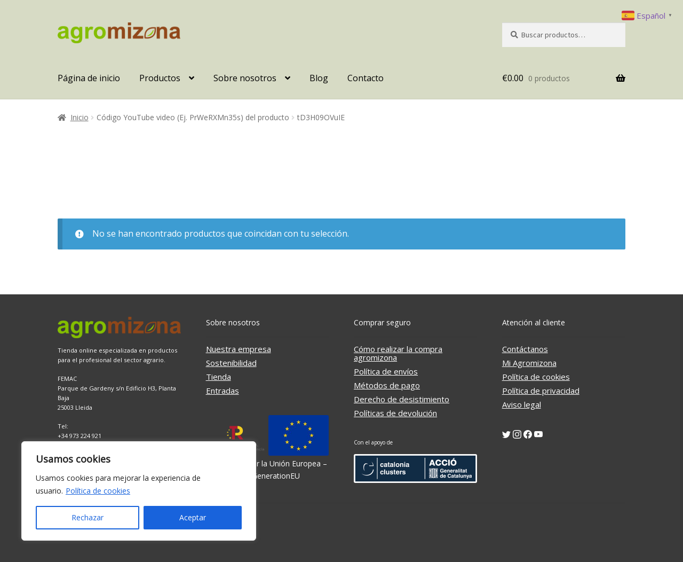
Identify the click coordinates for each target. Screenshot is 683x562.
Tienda (218, 376)
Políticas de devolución (395, 413)
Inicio (79, 117)
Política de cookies (98, 491)
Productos (159, 78)
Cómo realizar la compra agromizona (398, 353)
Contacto (365, 78)
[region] (138, 491)
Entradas (222, 390)
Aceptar (192, 517)
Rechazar (88, 517)
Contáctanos (525, 349)
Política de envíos (386, 371)
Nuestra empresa (238, 349)
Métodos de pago (387, 385)
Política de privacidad (540, 390)
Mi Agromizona (529, 362)
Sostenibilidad (231, 362)
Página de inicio (89, 78)
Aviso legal (521, 404)
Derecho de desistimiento (401, 399)
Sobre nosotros (244, 78)
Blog (318, 78)
